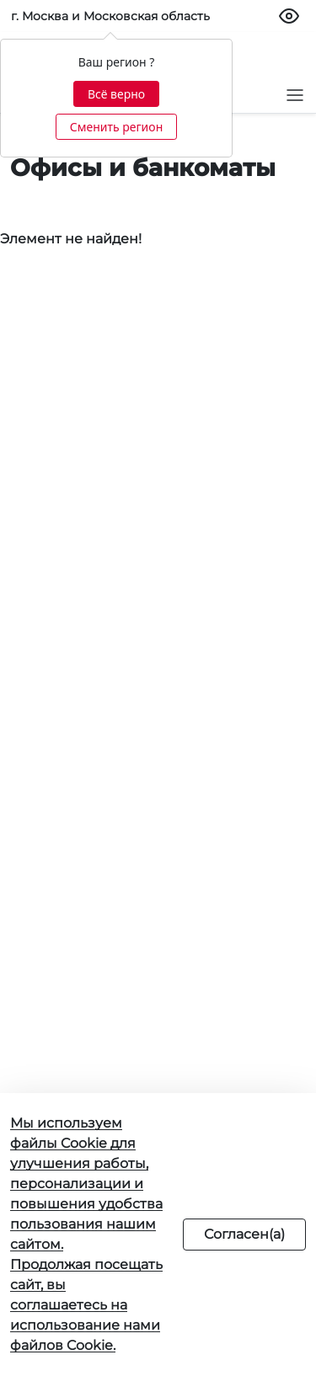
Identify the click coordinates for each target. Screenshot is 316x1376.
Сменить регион (116, 127)
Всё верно (116, 94)
